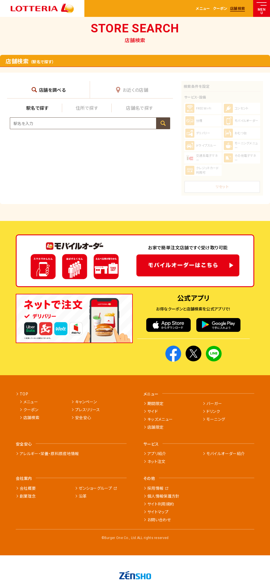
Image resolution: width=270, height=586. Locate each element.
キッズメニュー (160, 419)
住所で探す (87, 107)
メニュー (203, 8)
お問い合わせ (159, 519)
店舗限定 (155, 427)
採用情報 (155, 488)
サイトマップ (157, 512)
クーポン (220, 8)
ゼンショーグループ (95, 488)
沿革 (83, 496)
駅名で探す (37, 107)
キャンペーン (86, 401)
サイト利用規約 (160, 504)
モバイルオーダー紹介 (225, 453)
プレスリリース (87, 409)
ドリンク (213, 411)
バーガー (214, 403)
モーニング (215, 419)
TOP (24, 394)
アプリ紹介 (156, 453)
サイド (152, 411)
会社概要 (28, 488)
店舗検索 (237, 8)
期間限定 (155, 403)
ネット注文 (156, 461)
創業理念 (28, 496)
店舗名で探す (139, 107)
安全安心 (83, 417)
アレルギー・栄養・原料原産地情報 (49, 453)
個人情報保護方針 (163, 496)
